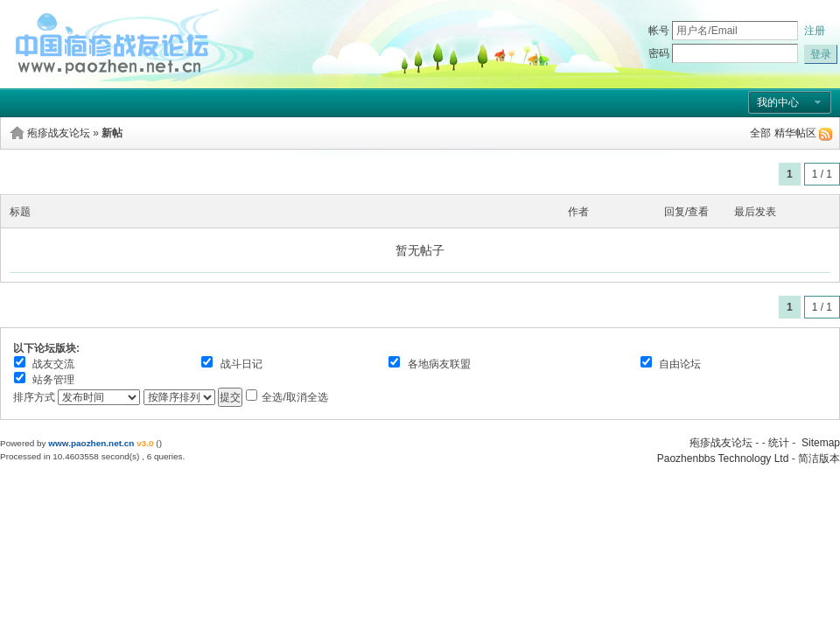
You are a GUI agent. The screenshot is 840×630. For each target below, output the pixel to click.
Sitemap (821, 443)
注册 (814, 30)
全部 (760, 133)
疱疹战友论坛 (58, 133)
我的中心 (778, 102)
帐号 (658, 30)
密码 (658, 53)
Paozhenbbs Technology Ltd (723, 458)
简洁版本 (819, 458)
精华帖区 (795, 133)
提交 (230, 397)
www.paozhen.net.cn (91, 443)
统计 (778, 443)
